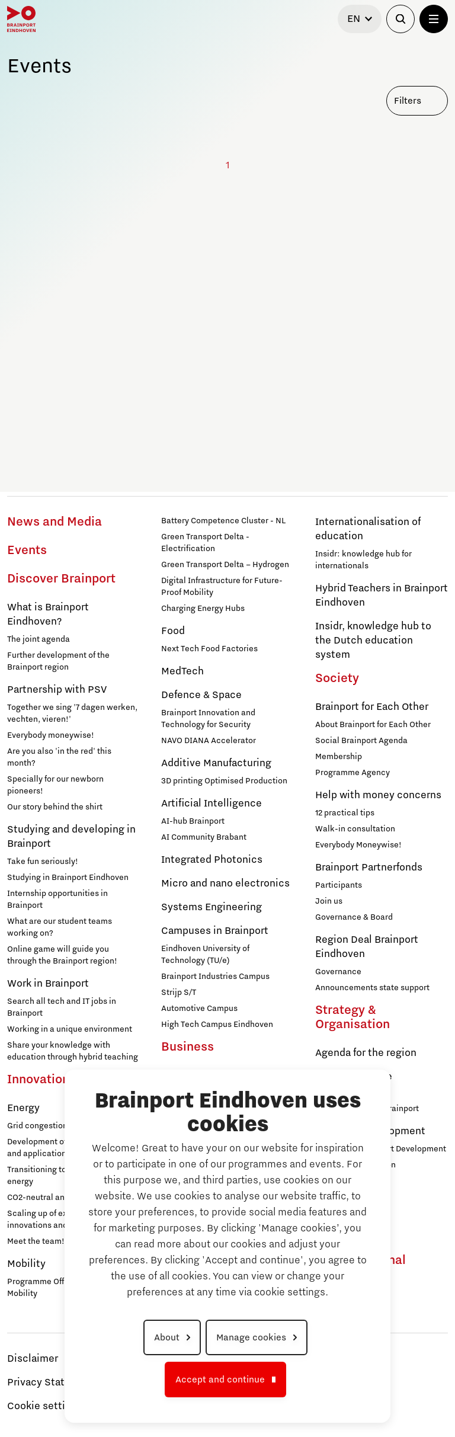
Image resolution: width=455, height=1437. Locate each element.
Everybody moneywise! (50, 735)
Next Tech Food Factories (209, 649)
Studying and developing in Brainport (71, 837)
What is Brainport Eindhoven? (48, 614)
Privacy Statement (51, 1382)
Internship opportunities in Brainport (57, 899)
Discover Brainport (61, 579)
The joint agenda (38, 639)
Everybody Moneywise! (358, 845)
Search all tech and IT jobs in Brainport (61, 1007)
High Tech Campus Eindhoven (217, 1024)
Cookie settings (44, 1406)
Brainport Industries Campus (215, 976)
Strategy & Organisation (352, 1017)
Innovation (38, 1080)
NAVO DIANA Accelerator (208, 740)
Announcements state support (372, 988)
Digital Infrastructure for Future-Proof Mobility (222, 586)
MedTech (182, 671)
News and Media (54, 522)
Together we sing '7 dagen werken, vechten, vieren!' (72, 713)
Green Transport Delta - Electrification (205, 542)
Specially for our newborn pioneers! (55, 785)
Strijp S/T (178, 992)
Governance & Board (354, 917)
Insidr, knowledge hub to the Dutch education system (373, 640)
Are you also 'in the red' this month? (59, 757)
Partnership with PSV (57, 690)
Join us (328, 901)
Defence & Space (201, 695)
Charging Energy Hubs (203, 608)
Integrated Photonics (211, 860)
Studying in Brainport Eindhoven (68, 877)
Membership (338, 756)
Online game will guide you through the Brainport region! (62, 955)
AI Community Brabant (203, 837)
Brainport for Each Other (371, 707)
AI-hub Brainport (193, 821)
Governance (338, 972)
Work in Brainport (48, 984)
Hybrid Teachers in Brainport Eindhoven (381, 596)
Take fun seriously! (42, 861)
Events (27, 550)
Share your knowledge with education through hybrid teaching (72, 1051)
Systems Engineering (211, 907)
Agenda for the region (365, 1053)
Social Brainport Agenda (361, 740)
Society (337, 678)
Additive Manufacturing (216, 763)
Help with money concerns (378, 795)
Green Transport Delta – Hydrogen (225, 564)
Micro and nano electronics (225, 883)
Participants (338, 885)
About (167, 1337)
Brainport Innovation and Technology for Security (208, 718)
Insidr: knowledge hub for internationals (363, 560)
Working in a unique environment (69, 1029)
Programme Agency (352, 772)
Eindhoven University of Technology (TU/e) (205, 954)
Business (187, 1047)
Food (173, 631)
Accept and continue (220, 1379)
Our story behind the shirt (54, 807)
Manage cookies (251, 1337)
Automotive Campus (199, 1008)
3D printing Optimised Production (224, 781)
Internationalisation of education (368, 529)
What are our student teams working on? (59, 927)
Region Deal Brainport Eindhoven (366, 947)
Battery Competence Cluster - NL (223, 521)
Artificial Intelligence (211, 803)
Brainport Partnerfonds (368, 867)
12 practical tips (344, 813)
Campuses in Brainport (214, 931)
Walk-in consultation (355, 829)
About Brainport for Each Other (373, 724)
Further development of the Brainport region (58, 661)
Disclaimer (32, 1359)
